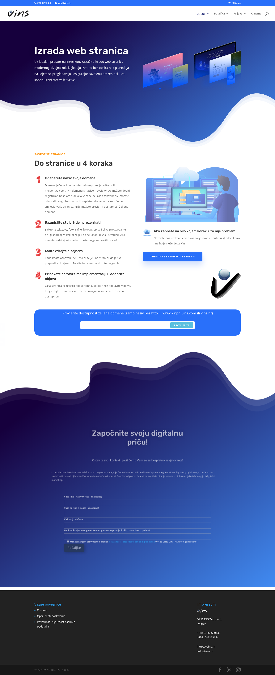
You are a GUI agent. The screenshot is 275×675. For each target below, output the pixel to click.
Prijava (238, 13)
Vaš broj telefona (137, 518)
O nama (256, 13)
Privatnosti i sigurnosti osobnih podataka (134, 531)
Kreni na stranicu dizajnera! (172, 256)
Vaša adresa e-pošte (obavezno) (137, 511)
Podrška (219, 13)
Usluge (201, 13)
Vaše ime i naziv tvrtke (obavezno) (137, 503)
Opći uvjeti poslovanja (51, 616)
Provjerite (181, 325)
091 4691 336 (44, 3)
